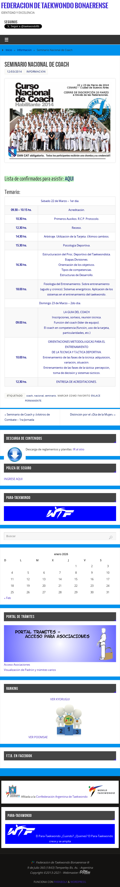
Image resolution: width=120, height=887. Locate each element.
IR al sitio (78, 449)
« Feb (7, 598)
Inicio (9, 50)
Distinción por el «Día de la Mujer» (92, 414)
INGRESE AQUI (13, 479)
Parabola (60, 882)
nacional (39, 395)
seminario (50, 395)
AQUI (69, 179)
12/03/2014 (14, 71)
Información (24, 50)
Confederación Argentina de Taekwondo (62, 797)
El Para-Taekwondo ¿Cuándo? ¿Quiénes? (62, 836)
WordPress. (78, 882)
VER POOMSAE (38, 737)
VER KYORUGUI (60, 699)
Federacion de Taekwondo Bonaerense (54, 5)
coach (29, 395)
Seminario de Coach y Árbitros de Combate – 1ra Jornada (27, 417)
